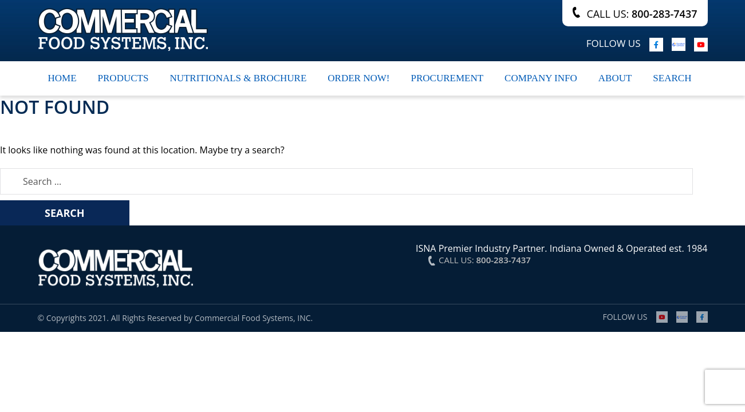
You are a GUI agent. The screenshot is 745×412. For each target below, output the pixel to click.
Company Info (540, 78)
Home (62, 78)
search (672, 78)
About (615, 78)
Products (123, 78)
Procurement (447, 78)
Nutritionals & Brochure (238, 78)
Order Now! (358, 78)
